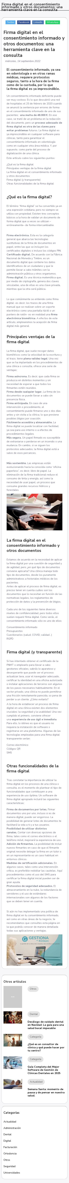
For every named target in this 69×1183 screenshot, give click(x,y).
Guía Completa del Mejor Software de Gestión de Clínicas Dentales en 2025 (44, 1070)
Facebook (24, 22)
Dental (7, 1134)
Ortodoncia (10, 1153)
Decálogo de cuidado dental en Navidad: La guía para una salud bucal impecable (46, 1025)
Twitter (10, 22)
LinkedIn (37, 22)
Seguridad (9, 1166)
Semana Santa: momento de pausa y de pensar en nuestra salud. (46, 1092)
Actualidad (9, 1121)
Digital (7, 1141)
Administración (12, 1128)
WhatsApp (53, 22)
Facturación (10, 1147)
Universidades (11, 1172)
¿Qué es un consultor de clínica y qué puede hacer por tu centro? (46, 1047)
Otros (6, 1160)
